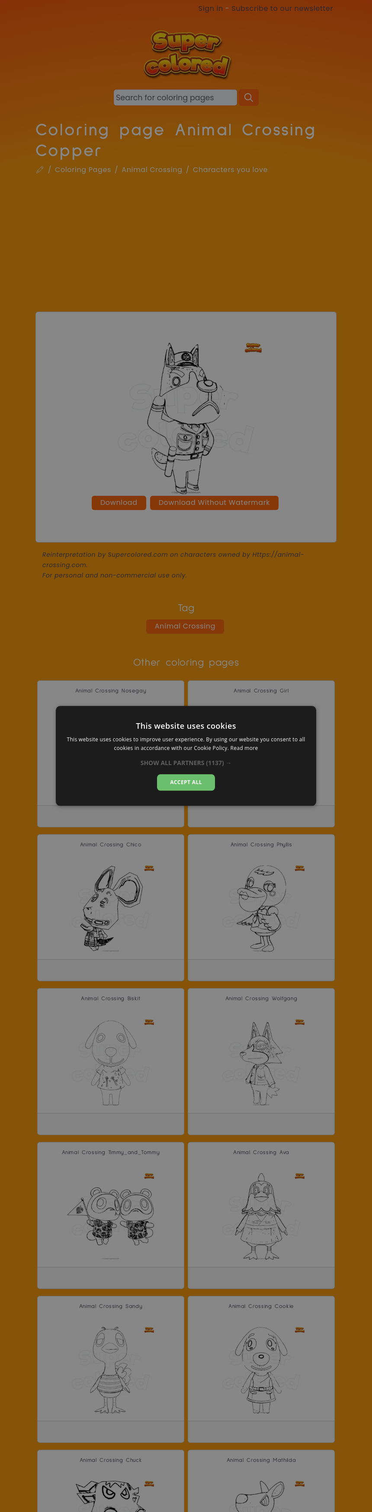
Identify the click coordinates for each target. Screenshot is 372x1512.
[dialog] (186, 756)
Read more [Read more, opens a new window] (244, 748)
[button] (186, 763)
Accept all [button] (186, 782)
